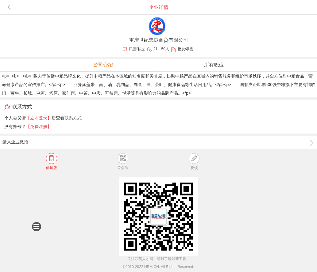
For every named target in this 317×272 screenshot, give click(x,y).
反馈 (194, 161)
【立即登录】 (39, 117)
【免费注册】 (39, 126)
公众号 (122, 161)
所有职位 (214, 64)
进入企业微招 (158, 142)
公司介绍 (103, 64)
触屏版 (51, 161)
